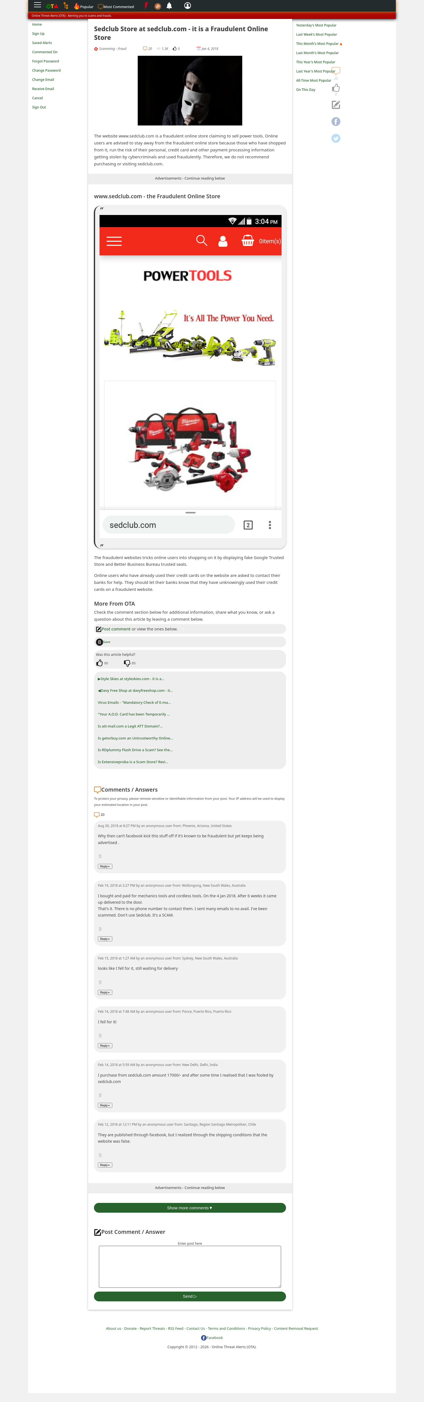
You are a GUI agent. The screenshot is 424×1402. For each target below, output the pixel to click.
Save (103, 642)
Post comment (113, 629)
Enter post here (190, 1243)
